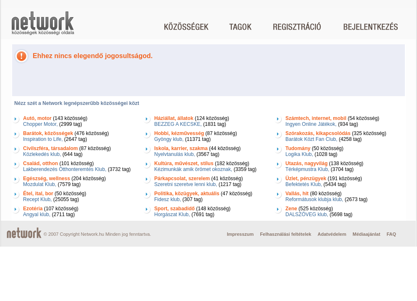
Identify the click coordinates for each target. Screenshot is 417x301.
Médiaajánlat (366, 234)
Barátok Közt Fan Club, (311, 139)
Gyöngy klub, (169, 139)
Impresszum (240, 234)
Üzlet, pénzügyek (305, 178)
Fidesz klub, (167, 199)
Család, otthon (40, 163)
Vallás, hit (296, 193)
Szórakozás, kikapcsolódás (317, 133)
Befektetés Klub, (303, 184)
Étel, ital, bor (38, 193)
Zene (291, 209)
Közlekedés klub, (42, 154)
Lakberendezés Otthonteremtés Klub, (64, 169)
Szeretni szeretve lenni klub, (185, 184)
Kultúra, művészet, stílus (183, 163)
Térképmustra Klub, (307, 169)
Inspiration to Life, (43, 139)
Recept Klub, (37, 199)
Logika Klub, (299, 154)
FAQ (391, 234)
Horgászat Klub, (172, 214)
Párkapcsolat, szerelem (182, 178)
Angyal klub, (36, 214)
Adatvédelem (332, 234)
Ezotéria (33, 209)
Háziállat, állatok (173, 118)
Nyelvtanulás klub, (174, 154)
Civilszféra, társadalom (50, 148)
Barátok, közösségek (48, 133)
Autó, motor (37, 118)
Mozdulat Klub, (39, 184)
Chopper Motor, (40, 124)
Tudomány (298, 148)
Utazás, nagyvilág (306, 163)
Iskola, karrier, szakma (180, 148)
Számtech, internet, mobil (315, 118)
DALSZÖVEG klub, (306, 214)
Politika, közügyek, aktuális (186, 193)
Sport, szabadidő (174, 209)
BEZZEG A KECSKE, (178, 124)
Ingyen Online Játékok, (311, 124)
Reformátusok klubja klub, (314, 199)
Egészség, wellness (46, 178)
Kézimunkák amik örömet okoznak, (193, 169)
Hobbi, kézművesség (179, 133)
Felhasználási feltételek (285, 234)
